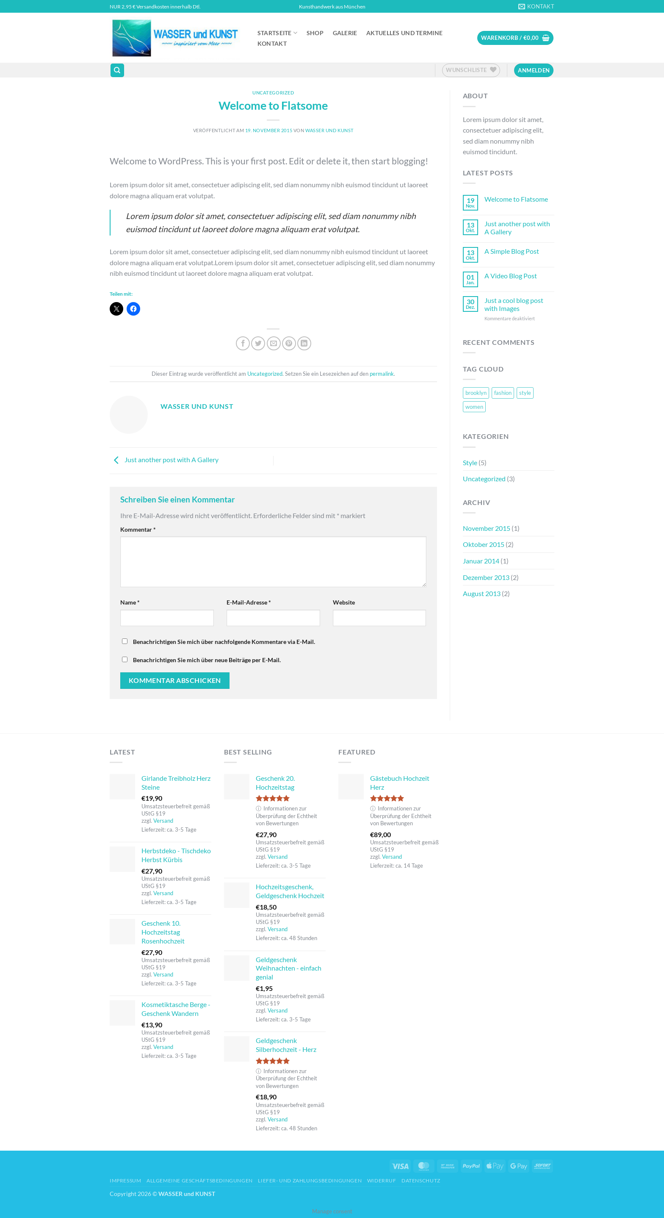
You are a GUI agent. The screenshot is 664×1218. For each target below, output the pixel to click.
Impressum (125, 1180)
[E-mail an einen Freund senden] (274, 343)
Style (470, 462)
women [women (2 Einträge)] (474, 406)
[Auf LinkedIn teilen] (304, 343)
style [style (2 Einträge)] (525, 392)
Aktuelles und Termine (404, 33)
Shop (315, 33)
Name (130, 602)
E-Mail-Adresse (249, 602)
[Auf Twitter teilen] (258, 343)
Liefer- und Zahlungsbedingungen (310, 1180)
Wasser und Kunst (329, 130)
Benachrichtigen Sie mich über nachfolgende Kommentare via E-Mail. (224, 641)
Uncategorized (273, 92)
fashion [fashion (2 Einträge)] (503, 392)
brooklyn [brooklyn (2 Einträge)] (476, 392)
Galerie (345, 33)
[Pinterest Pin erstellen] (289, 343)
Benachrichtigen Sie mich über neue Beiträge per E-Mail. (207, 659)
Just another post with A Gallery (164, 459)
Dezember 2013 (486, 577)
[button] (515, 38)
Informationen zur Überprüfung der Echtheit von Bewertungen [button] (286, 816)
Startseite (277, 33)
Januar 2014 (481, 561)
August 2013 (482, 593)
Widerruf (381, 1180)
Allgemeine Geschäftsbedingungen (200, 1180)
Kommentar (138, 529)
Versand (163, 820)
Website (344, 602)
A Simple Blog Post (511, 251)
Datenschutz (420, 1180)
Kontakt (272, 43)
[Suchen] (117, 71)
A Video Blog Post (510, 276)
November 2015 (486, 528)
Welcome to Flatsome (516, 199)
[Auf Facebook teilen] (243, 343)
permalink (382, 373)
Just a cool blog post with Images (513, 304)
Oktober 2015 (483, 544)
